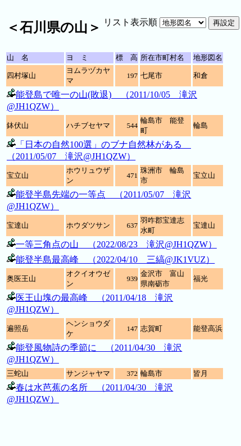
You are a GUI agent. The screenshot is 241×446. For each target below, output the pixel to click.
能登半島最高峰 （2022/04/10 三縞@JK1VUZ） (115, 259)
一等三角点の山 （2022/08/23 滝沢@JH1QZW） (116, 244)
